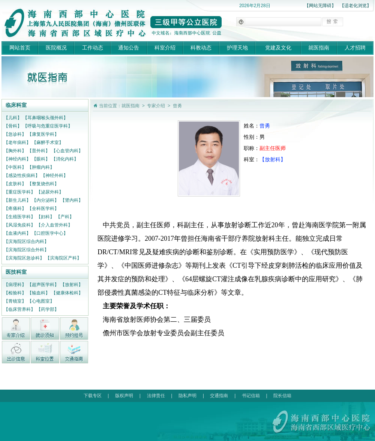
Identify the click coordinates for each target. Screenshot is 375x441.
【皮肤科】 (15, 183)
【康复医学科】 (43, 134)
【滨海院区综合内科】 (26, 241)
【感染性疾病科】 (22, 175)
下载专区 (93, 395)
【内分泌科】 (45, 200)
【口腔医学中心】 (50, 233)
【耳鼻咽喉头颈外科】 (45, 117)
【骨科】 (13, 126)
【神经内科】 (17, 159)
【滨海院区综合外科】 (26, 249)
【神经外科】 (54, 175)
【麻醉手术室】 (47, 142)
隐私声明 (187, 395)
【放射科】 (71, 284)
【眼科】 (41, 159)
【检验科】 (15, 293)
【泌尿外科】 (49, 192)
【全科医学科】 (43, 208)
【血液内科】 (17, 233)
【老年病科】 (17, 142)
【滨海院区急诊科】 (24, 258)
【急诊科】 (15, 134)
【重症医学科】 (19, 192)
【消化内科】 (64, 159)
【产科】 (65, 216)
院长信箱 (282, 395)
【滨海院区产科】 (63, 258)
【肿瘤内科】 (40, 167)
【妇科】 (45, 216)
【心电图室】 (40, 301)
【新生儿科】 (17, 200)
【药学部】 (47, 309)
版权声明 (124, 395)
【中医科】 (15, 167)
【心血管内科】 (67, 150)
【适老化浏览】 (355, 5)
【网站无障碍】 (320, 5)
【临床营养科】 (19, 309)
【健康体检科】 (67, 293)
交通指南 (219, 395)
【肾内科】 (71, 200)
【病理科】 (15, 284)
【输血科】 (38, 293)
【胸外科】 (15, 150)
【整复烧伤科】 (43, 183)
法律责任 (156, 395)
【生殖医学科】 (19, 216)
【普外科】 (38, 150)
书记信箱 (251, 395)
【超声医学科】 (43, 284)
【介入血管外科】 (54, 225)
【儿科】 (13, 117)
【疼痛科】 (15, 208)
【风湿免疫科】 (19, 225)
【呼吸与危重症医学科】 (47, 126)
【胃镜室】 (15, 301)
